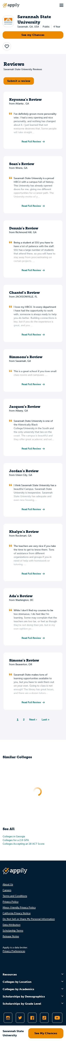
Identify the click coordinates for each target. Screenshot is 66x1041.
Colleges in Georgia (14, 836)
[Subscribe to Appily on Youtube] (57, 1018)
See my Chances (33, 35)
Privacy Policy (10, 901)
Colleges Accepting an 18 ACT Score (23, 843)
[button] (7, 46)
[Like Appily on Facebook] (32, 1018)
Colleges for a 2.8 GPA (16, 840)
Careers (7, 890)
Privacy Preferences (14, 951)
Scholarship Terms (13, 930)
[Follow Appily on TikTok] (44, 1018)
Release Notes (11, 936)
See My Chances (45, 1033)
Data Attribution (11, 924)
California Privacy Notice (17, 913)
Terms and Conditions (15, 895)
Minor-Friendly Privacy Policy (19, 907)
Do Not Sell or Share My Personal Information (29, 919)
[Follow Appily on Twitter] (20, 1018)
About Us (8, 884)
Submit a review (18, 81)
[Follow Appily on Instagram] (8, 1018)
